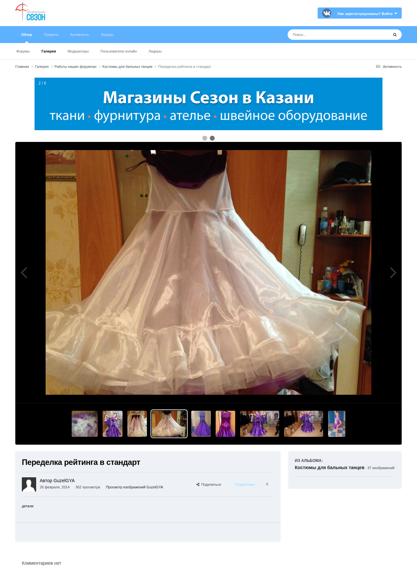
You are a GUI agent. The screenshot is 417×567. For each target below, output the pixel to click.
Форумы (23, 51)
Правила (51, 35)
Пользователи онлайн (119, 51)
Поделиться (208, 484)
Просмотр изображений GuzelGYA (134, 487)
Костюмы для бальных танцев (330, 467)
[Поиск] (326, 34)
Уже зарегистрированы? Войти (367, 14)
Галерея (48, 51)
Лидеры (155, 51)
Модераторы (78, 51)
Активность (79, 35)
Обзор (26, 38)
